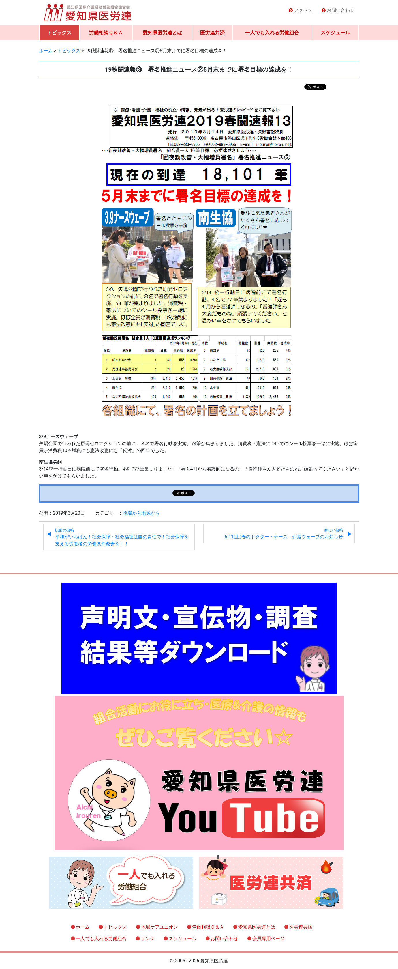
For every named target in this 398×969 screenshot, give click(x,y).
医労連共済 (212, 33)
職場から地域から (141, 513)
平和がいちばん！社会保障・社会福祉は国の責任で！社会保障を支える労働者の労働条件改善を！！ (122, 537)
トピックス (59, 33)
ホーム (83, 927)
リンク (148, 938)
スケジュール (335, 33)
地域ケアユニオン (159, 927)
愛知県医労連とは (162, 33)
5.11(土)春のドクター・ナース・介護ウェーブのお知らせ (284, 533)
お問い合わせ (340, 10)
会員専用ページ (268, 938)
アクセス (303, 10)
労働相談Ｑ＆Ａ (106, 33)
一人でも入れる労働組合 (272, 33)
